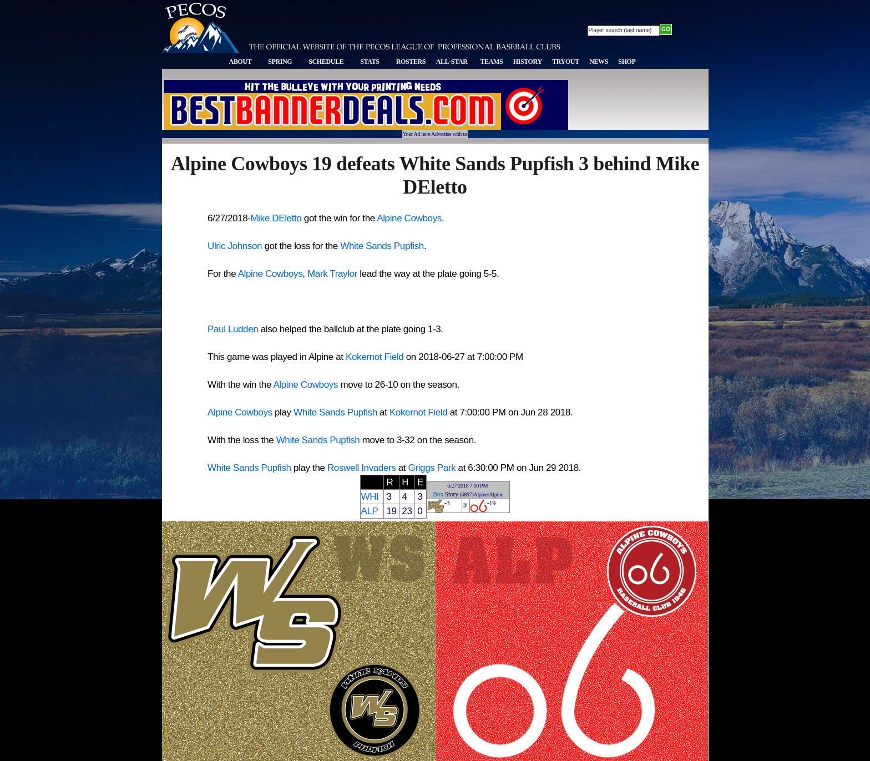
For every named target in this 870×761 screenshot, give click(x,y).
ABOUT (243, 61)
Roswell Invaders (361, 468)
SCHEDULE (329, 61)
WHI (369, 496)
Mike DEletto (276, 218)
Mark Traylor (332, 273)
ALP (369, 511)
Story (451, 494)
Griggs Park (432, 468)
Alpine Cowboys (409, 218)
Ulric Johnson (235, 246)
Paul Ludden (233, 329)
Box (438, 494)
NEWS (598, 61)
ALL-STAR (455, 61)
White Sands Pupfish (382, 246)
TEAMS (491, 61)
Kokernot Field (374, 357)
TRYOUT (565, 61)
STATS (373, 61)
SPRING (283, 61)
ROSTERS (414, 61)
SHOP (626, 61)
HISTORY (527, 61)
